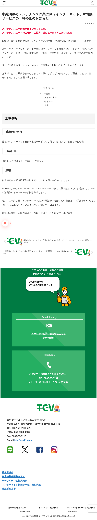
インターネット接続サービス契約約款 (21, 485)
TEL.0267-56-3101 (48, 378)
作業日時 (48, 102)
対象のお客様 (50, 98)
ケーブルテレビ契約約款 (14, 481)
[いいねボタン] (5, 224)
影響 (46, 106)
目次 (45, 88)
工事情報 (46, 94)
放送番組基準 (9, 489)
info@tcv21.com (23, 441)
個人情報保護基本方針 (13, 477)
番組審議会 (7, 473)
